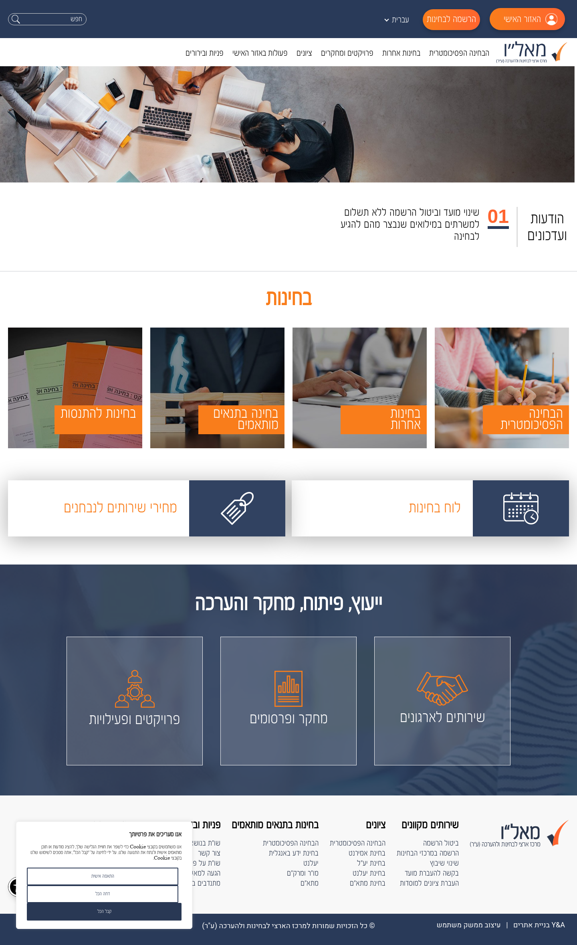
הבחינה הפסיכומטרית (459, 53)
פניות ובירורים (205, 53)
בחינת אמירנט (367, 853)
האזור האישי (522, 19)
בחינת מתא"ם (367, 883)
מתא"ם (310, 883)
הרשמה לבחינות (451, 19)
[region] (104, 875)
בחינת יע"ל (371, 863)
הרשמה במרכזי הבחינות (428, 853)
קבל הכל (104, 911)
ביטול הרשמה (441, 843)
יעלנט (311, 863)
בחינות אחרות (401, 53)
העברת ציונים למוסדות (429, 883)
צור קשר (209, 853)
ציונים (304, 53)
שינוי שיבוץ (444, 863)
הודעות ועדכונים (547, 227)
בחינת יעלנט (369, 873)
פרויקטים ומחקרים (347, 53)
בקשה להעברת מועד (432, 873)
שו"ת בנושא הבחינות (193, 843)
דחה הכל (102, 893)
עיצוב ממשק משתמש (468, 925)
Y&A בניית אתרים (539, 925)
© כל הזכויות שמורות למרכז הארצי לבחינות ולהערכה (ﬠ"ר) (288, 926)
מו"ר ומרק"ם (303, 873)
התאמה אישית (102, 876)
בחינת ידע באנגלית (294, 853)
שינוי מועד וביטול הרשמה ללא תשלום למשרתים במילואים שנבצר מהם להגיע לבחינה (410, 225)
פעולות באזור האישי (260, 53)
